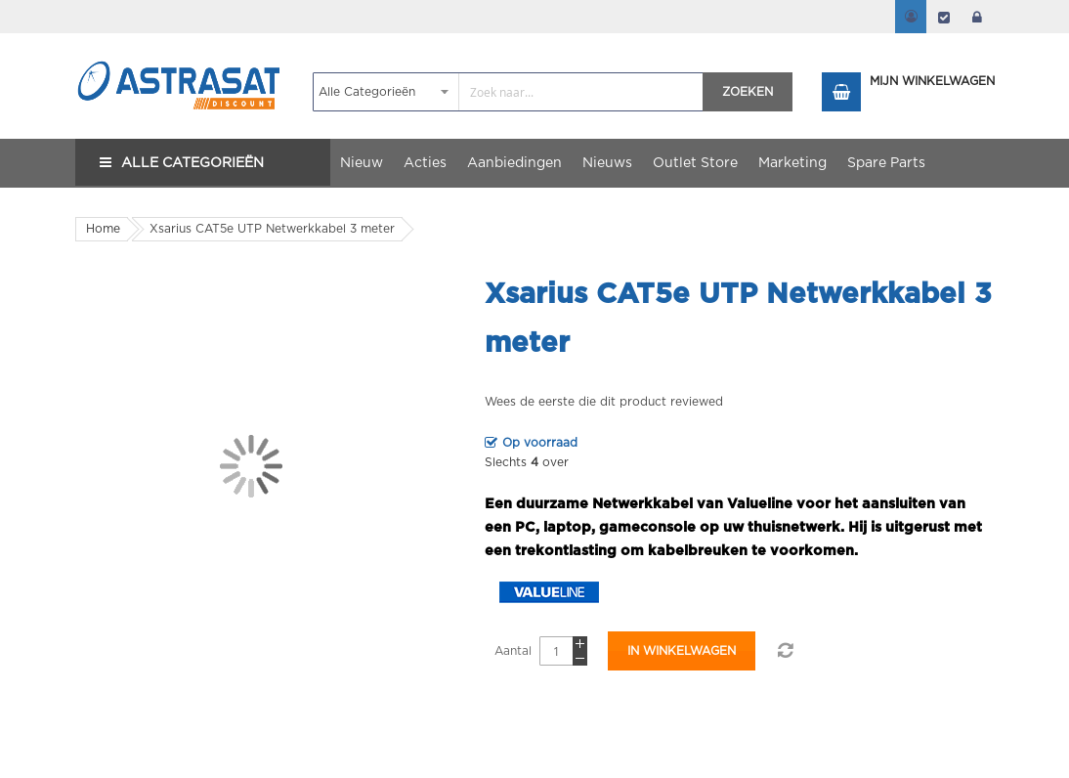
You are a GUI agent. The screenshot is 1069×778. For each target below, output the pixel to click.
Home (103, 229)
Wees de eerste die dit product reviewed (604, 402)
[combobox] (509, 91)
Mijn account (910, 16)
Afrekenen (944, 16)
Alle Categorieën (192, 163)
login (977, 16)
